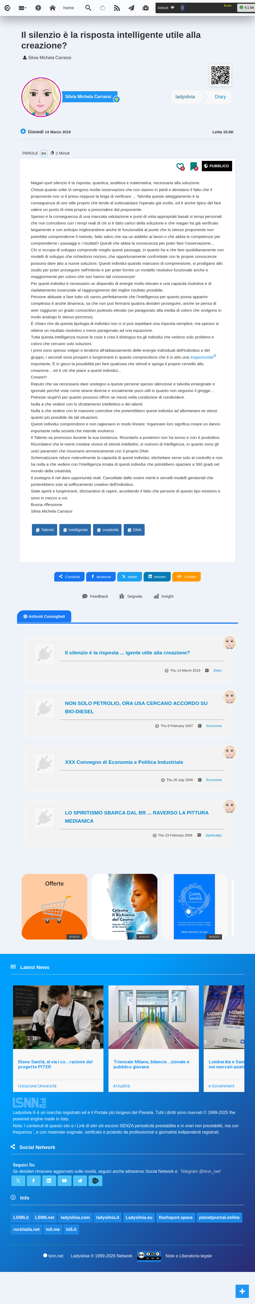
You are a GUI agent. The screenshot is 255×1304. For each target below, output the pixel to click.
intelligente (75, 558)
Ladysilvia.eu (139, 1248)
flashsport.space (176, 1248)
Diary (220, 98)
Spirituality (214, 863)
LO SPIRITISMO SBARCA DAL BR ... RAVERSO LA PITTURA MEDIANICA (137, 845)
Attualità (122, 1115)
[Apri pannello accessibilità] (38, 8)
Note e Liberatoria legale (189, 1287)
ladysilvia (185, 98)
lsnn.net (53, 1287)
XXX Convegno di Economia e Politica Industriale (124, 790)
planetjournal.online (219, 1248)
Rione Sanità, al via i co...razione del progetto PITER (55, 1093)
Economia (214, 754)
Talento (44, 558)
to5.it (71, 1261)
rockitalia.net (26, 1261)
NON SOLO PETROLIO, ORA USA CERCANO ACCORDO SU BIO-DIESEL (136, 735)
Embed (186, 605)
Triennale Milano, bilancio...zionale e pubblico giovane (152, 1093)
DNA (134, 558)
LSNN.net (44, 1248)
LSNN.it (21, 1248)
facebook (101, 605)
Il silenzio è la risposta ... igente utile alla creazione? (127, 681)
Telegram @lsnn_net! (201, 1201)
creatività (107, 558)
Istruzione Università (37, 1115)
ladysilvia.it (108, 1248)
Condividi (69, 605)
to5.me (53, 1261)
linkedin (157, 605)
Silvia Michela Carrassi (89, 98)
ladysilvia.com (75, 1248)
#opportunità (208, 372)
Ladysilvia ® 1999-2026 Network (101, 1287)
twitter (129, 605)
